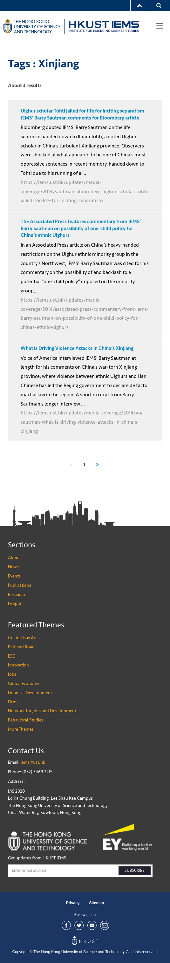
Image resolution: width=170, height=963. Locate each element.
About (14, 557)
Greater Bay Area (24, 637)
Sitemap (96, 903)
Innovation (18, 665)
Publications (19, 585)
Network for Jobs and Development (42, 710)
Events (14, 576)
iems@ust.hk (33, 762)
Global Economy (23, 683)
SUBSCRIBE (135, 870)
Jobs (12, 674)
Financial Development (30, 692)
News (13, 566)
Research (16, 594)
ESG (11, 656)
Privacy (73, 903)
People (14, 603)
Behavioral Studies (25, 720)
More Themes (21, 729)
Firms (13, 702)
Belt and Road (21, 647)
